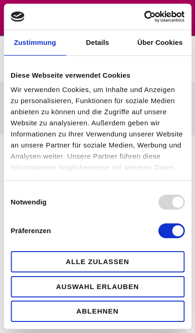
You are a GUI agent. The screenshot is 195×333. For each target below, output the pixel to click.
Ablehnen (97, 311)
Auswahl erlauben (97, 286)
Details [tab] (97, 42)
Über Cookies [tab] (160, 42)
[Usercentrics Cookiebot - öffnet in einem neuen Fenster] (143, 17)
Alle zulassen (97, 261)
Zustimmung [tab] (35, 42)
